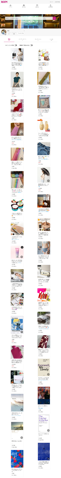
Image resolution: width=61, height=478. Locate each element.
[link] (17, 54)
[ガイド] (51, 2)
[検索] (54, 18)
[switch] (15, 45)
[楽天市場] (57, 2)
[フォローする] (21, 33)
